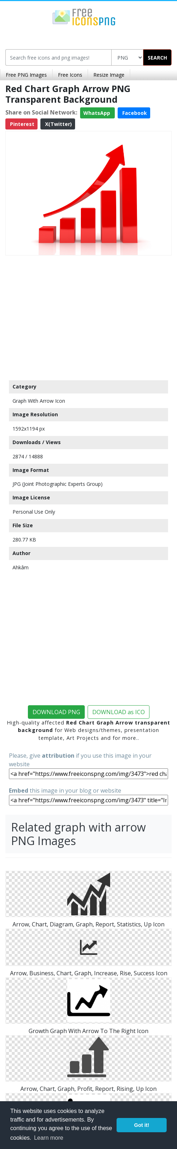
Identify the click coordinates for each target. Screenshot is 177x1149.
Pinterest (21, 124)
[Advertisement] (88, 316)
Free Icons (70, 74)
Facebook (134, 113)
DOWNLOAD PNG (56, 712)
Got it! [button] (141, 1125)
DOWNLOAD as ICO (118, 712)
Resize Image (108, 74)
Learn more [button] (48, 1138)
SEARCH (157, 57)
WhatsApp (97, 113)
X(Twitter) (58, 124)
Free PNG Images (26, 74)
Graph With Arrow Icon (39, 400)
